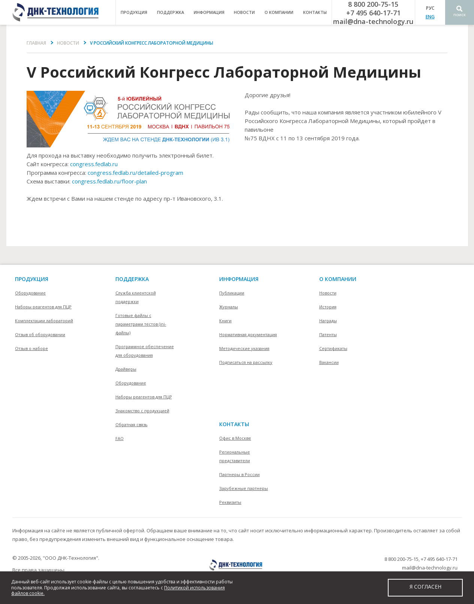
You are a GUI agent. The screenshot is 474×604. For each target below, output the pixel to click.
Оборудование (30, 293)
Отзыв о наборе (31, 348)
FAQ (119, 438)
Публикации (231, 293)
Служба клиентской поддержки (135, 297)
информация (209, 12)
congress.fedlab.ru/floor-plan (109, 181)
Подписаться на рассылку (245, 362)
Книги (225, 320)
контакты (315, 12)
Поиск (459, 14)
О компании (337, 278)
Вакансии (329, 362)
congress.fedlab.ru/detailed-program (135, 172)
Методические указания (244, 348)
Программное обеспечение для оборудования (144, 351)
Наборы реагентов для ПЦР (43, 307)
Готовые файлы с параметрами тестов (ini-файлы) (140, 324)
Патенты (328, 334)
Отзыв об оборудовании (40, 334)
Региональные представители (234, 456)
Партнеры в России (239, 474)
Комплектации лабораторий (44, 320)
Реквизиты (230, 502)
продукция (134, 12)
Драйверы (125, 369)
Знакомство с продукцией (142, 410)
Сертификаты (333, 348)
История (327, 307)
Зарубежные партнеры (243, 488)
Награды (328, 320)
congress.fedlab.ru (94, 164)
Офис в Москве (235, 438)
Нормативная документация (248, 334)
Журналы (228, 307)
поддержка (170, 12)
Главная (36, 43)
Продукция (31, 278)
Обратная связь (131, 424)
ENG (430, 17)
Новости (244, 12)
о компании (279, 12)
